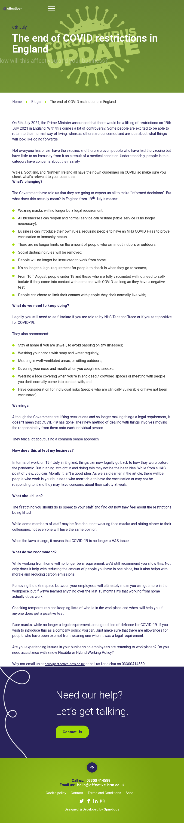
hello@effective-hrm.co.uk (66, 665)
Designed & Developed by (92, 809)
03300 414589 (98, 780)
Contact (77, 793)
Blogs (36, 102)
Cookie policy (56, 793)
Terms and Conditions (104, 793)
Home (17, 102)
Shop (130, 793)
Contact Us (72, 732)
